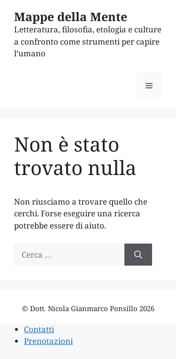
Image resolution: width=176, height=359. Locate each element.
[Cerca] (138, 255)
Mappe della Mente (70, 16)
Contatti (39, 329)
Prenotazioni (48, 341)
